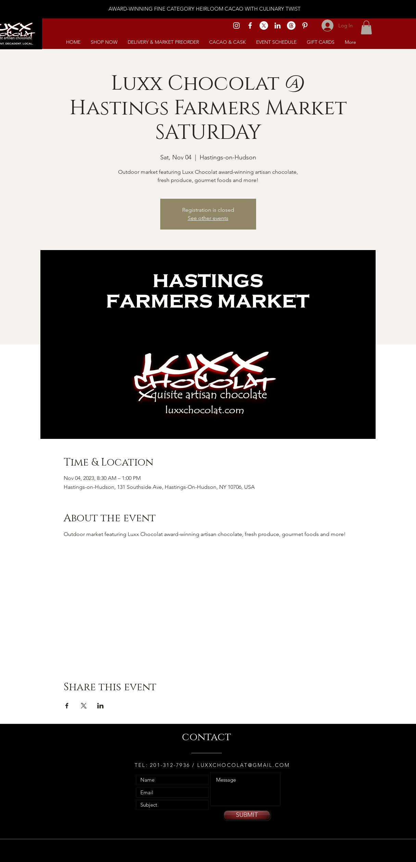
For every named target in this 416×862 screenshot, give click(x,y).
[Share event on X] (83, 705)
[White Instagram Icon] (236, 25)
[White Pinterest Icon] (305, 25)
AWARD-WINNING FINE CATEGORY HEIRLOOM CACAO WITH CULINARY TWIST (205, 8)
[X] (264, 25)
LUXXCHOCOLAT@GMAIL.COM (243, 765)
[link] (366, 28)
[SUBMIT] (246, 815)
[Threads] (291, 25)
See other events (208, 218)
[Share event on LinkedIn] (100, 705)
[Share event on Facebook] (67, 705)
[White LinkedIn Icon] (277, 25)
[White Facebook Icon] (250, 25)
